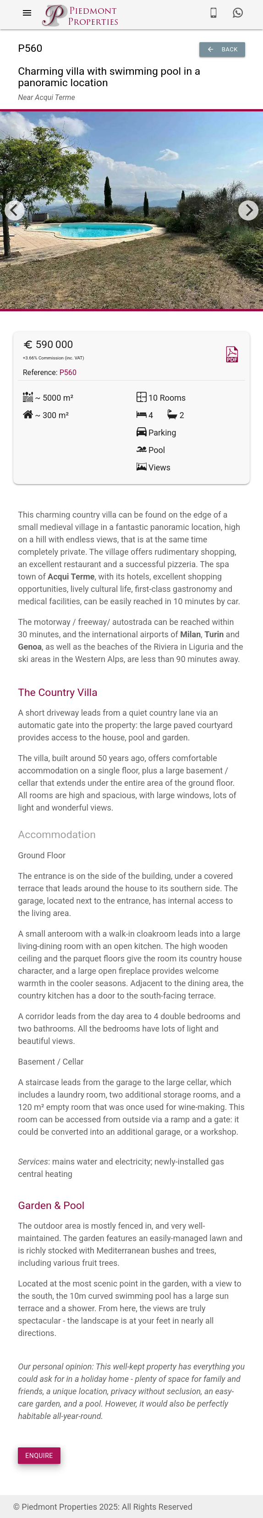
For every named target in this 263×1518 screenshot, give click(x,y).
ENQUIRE (39, 1455)
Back (222, 49)
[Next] (248, 210)
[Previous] (15, 210)
